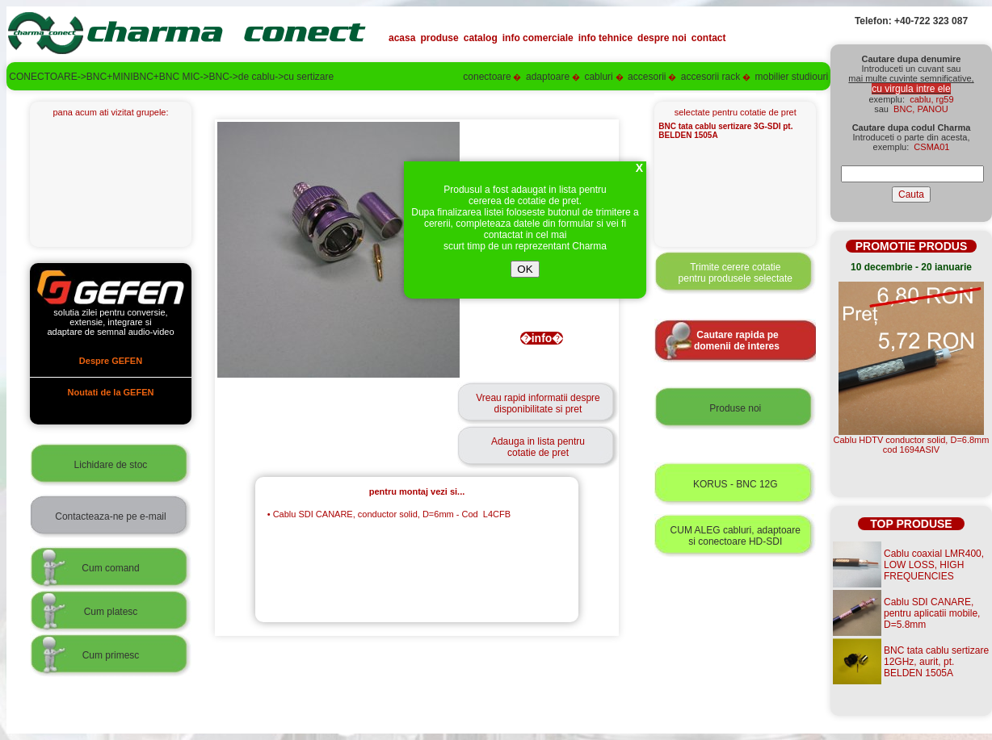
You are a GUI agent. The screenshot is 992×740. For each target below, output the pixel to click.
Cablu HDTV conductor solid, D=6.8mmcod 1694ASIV (912, 444)
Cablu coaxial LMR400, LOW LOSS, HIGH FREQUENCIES (934, 565)
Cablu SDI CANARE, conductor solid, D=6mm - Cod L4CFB (389, 514)
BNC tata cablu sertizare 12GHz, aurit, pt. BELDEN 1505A (936, 662)
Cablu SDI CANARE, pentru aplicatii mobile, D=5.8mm (932, 613)
